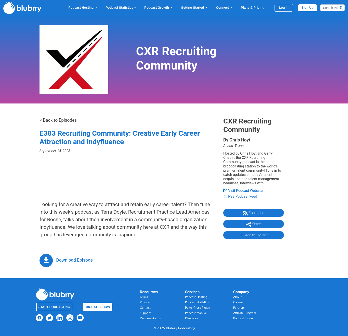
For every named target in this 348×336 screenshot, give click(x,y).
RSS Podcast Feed (240, 196)
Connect (224, 7)
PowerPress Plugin (197, 307)
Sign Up (307, 7)
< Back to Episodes (58, 120)
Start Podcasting (54, 307)
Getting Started (194, 7)
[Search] (332, 7)
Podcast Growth (158, 7)
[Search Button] (341, 8)
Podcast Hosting (83, 7)
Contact (145, 307)
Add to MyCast (253, 235)
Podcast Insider (243, 318)
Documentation (150, 318)
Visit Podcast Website (243, 191)
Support (145, 313)
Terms (144, 297)
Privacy (145, 302)
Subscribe (253, 213)
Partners (239, 307)
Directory (191, 318)
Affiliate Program (244, 313)
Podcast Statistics (121, 7)
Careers (238, 302)
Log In (284, 7)
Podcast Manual (196, 313)
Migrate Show (97, 307)
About (237, 297)
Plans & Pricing (252, 7)
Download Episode (74, 260)
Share (253, 224)
